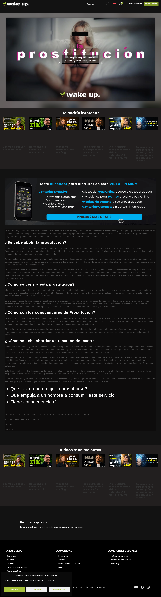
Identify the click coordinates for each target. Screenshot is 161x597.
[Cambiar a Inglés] (114, 3)
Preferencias (59, 589)
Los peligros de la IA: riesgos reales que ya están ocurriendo (92, 151)
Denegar (37, 589)
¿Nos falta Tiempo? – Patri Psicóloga (65, 149)
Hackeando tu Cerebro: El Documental (37, 149)
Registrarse (151, 4)
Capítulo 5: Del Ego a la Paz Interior (14, 148)
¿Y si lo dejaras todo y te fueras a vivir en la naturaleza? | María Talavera (119, 152)
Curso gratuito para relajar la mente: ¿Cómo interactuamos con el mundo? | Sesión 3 (145, 153)
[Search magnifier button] (109, 3)
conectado (47, 527)
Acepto (14, 589)
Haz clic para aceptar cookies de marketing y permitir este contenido (80, 59)
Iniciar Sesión (135, 4)
